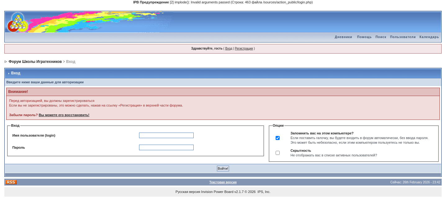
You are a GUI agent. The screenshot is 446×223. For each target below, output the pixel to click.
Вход (228, 48)
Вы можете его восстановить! (64, 115)
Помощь (364, 37)
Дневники (343, 37)
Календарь (429, 37)
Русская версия (188, 192)
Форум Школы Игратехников (35, 61)
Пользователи (403, 37)
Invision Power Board (217, 192)
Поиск (381, 37)
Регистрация (244, 48)
